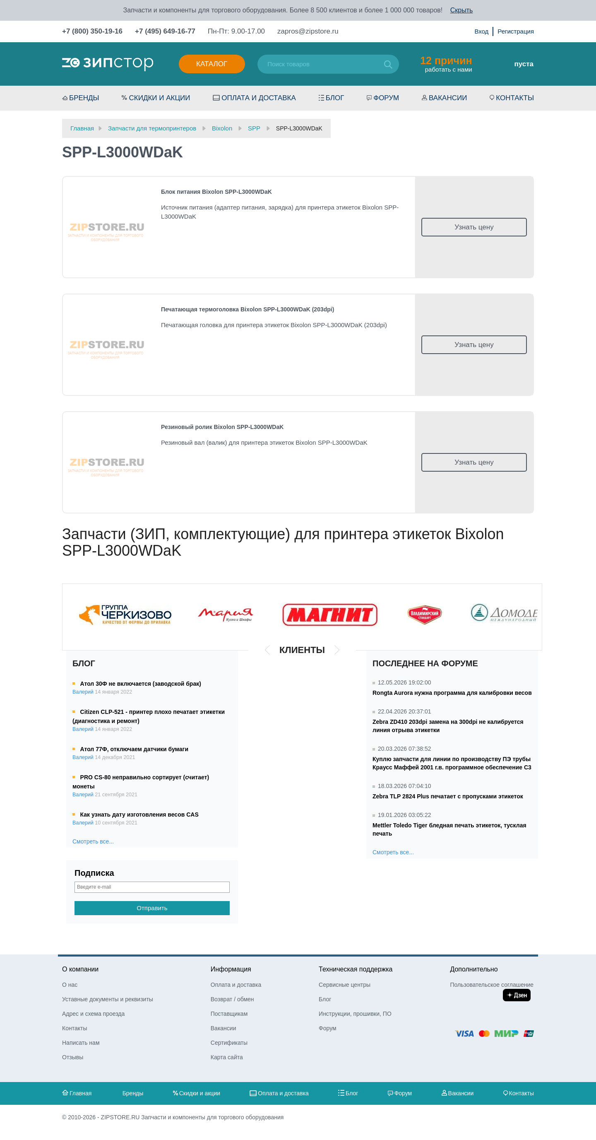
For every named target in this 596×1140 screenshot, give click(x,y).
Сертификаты (229, 1042)
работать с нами (446, 64)
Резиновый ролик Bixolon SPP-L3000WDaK (222, 427)
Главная (80, 1093)
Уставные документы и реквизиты (107, 999)
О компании (80, 969)
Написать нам (81, 1042)
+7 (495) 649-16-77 (165, 31)
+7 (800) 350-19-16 (92, 31)
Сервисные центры (344, 984)
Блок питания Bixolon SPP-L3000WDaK (216, 191)
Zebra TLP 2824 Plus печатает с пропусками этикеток (447, 796)
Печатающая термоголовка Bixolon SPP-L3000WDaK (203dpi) (247, 309)
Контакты (515, 98)
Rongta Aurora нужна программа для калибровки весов (452, 692)
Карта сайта (227, 1057)
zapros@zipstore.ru (308, 31)
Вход (481, 31)
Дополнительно (473, 969)
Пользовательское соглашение (492, 984)
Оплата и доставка (258, 98)
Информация (231, 969)
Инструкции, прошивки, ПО (355, 1013)
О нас (69, 984)
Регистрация (515, 31)
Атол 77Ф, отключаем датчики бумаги (134, 749)
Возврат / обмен (232, 999)
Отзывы (72, 1057)
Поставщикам (229, 1013)
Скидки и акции (159, 98)
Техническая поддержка (355, 969)
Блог (335, 98)
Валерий (83, 692)
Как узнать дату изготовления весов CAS (139, 814)
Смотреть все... (93, 841)
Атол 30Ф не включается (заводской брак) (140, 683)
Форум (386, 98)
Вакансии (448, 98)
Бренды (84, 98)
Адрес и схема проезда (93, 1013)
